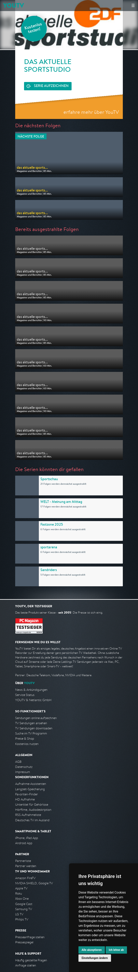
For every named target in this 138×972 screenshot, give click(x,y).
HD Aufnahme (25, 799)
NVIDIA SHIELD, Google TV (34, 883)
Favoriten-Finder (26, 794)
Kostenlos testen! (33, 28)
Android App (23, 843)
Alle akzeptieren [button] (92, 949)
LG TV (19, 914)
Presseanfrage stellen (30, 937)
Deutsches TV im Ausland (32, 820)
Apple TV (21, 888)
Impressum (22, 772)
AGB (18, 762)
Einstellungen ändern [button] (95, 958)
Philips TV (21, 919)
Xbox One (22, 899)
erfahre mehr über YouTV (91, 112)
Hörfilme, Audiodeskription (33, 810)
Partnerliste (23, 861)
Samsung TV (23, 909)
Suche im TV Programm (31, 733)
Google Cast (23, 904)
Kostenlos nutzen (27, 744)
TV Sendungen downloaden (33, 728)
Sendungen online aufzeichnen (36, 718)
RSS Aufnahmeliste (28, 815)
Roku (18, 893)
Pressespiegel (24, 942)
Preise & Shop (24, 738)
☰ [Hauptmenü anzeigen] (133, 5)
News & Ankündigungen (31, 690)
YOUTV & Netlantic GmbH (33, 700)
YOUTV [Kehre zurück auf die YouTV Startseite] (13, 5)
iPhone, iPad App (26, 838)
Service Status (24, 695)
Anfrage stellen (25, 965)
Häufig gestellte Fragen (31, 960)
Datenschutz (24, 767)
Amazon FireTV (25, 878)
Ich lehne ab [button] (116, 949)
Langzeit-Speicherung (30, 789)
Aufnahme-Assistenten (30, 784)
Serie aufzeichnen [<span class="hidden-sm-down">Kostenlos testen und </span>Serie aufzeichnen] (51, 86)
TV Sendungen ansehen (31, 723)
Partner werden (25, 866)
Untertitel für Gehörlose (31, 804)
